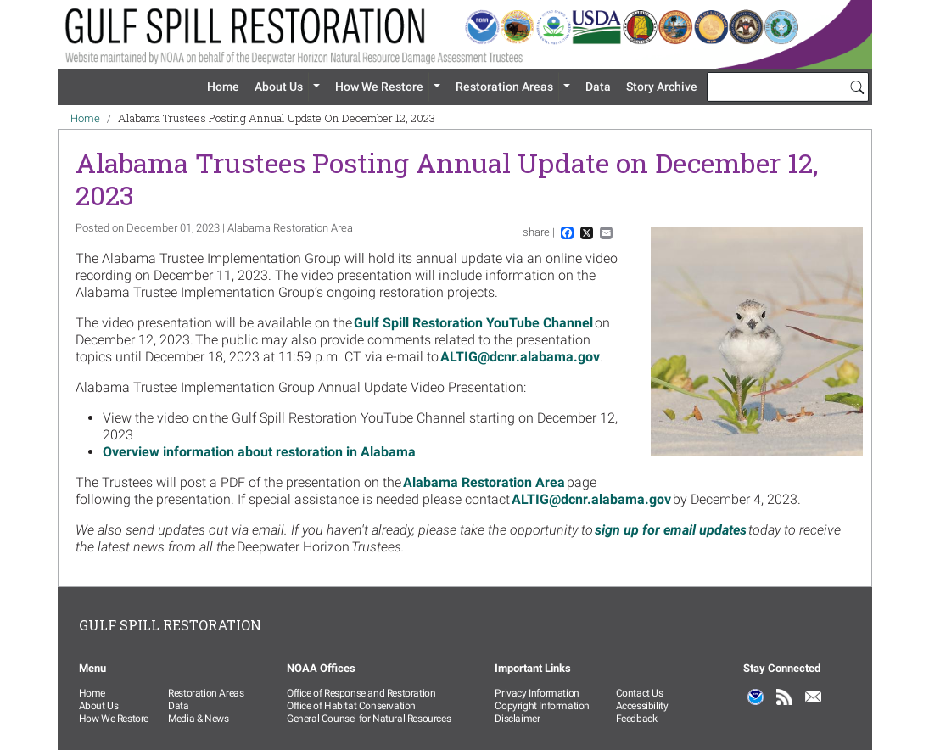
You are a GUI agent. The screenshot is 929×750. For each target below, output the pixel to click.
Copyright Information (542, 706)
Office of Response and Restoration (361, 693)
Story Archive (661, 86)
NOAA (755, 706)
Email (813, 706)
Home (223, 86)
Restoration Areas (504, 86)
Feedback (637, 719)
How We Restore (379, 86)
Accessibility (642, 706)
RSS (784, 706)
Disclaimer (517, 719)
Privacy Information (537, 693)
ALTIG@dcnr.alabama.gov (520, 357)
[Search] (856, 86)
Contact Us (639, 693)
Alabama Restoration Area (484, 482)
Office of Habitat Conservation (351, 706)
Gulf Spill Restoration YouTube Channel (473, 323)
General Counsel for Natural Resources (369, 719)
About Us (279, 86)
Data (598, 86)
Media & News (198, 719)
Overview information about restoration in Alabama (259, 452)
